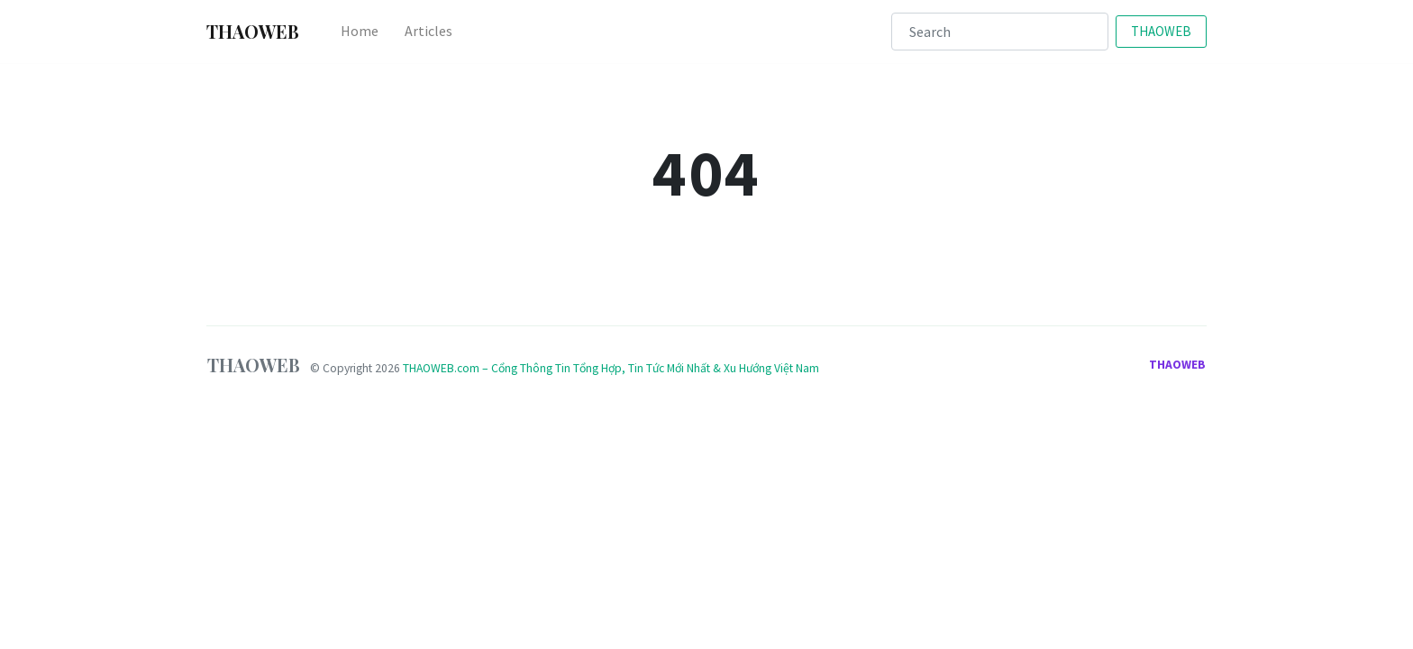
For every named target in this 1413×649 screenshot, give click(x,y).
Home (359, 31)
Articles (428, 31)
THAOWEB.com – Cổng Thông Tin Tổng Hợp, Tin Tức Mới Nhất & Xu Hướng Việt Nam (611, 368)
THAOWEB (1161, 31)
